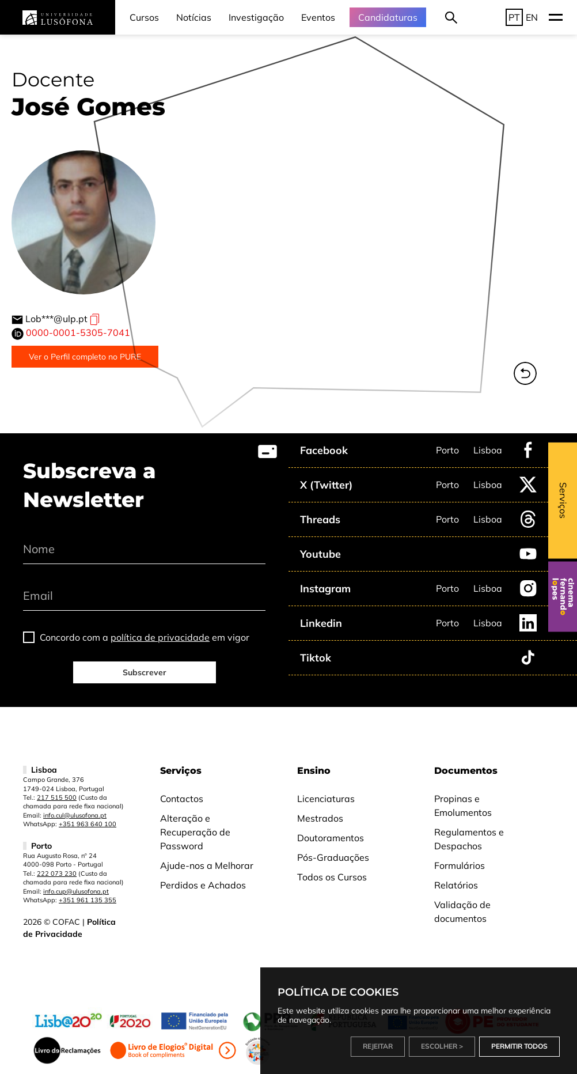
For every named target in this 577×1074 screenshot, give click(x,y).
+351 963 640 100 (87, 824)
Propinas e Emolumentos (463, 805)
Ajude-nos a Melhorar (206, 865)
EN (532, 17)
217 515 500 (57, 797)
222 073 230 (57, 873)
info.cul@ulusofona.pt (75, 815)
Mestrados (320, 818)
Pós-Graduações (333, 857)
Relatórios (456, 885)
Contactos (181, 798)
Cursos (144, 17)
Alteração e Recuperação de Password (195, 832)
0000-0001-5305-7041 (78, 332)
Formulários (459, 865)
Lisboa (487, 450)
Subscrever (144, 672)
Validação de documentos (462, 911)
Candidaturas (387, 17)
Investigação (256, 17)
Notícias (193, 17)
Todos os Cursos (332, 877)
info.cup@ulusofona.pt (76, 891)
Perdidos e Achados (203, 885)
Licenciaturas (326, 798)
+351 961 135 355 (87, 900)
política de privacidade (160, 637)
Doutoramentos (330, 838)
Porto (447, 450)
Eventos (318, 17)
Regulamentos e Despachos (469, 839)
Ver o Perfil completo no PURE (85, 356)
